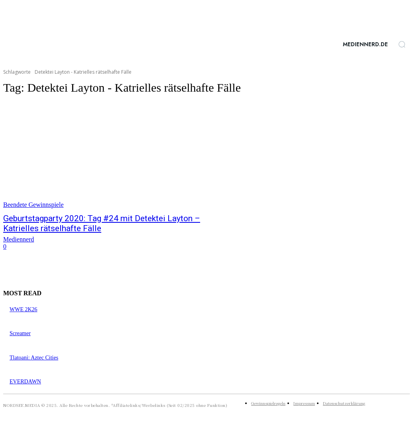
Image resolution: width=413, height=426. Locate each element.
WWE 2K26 (23, 309)
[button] (402, 44)
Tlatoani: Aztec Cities (34, 358)
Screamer (20, 333)
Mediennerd (18, 239)
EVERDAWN (25, 382)
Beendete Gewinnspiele (33, 204)
